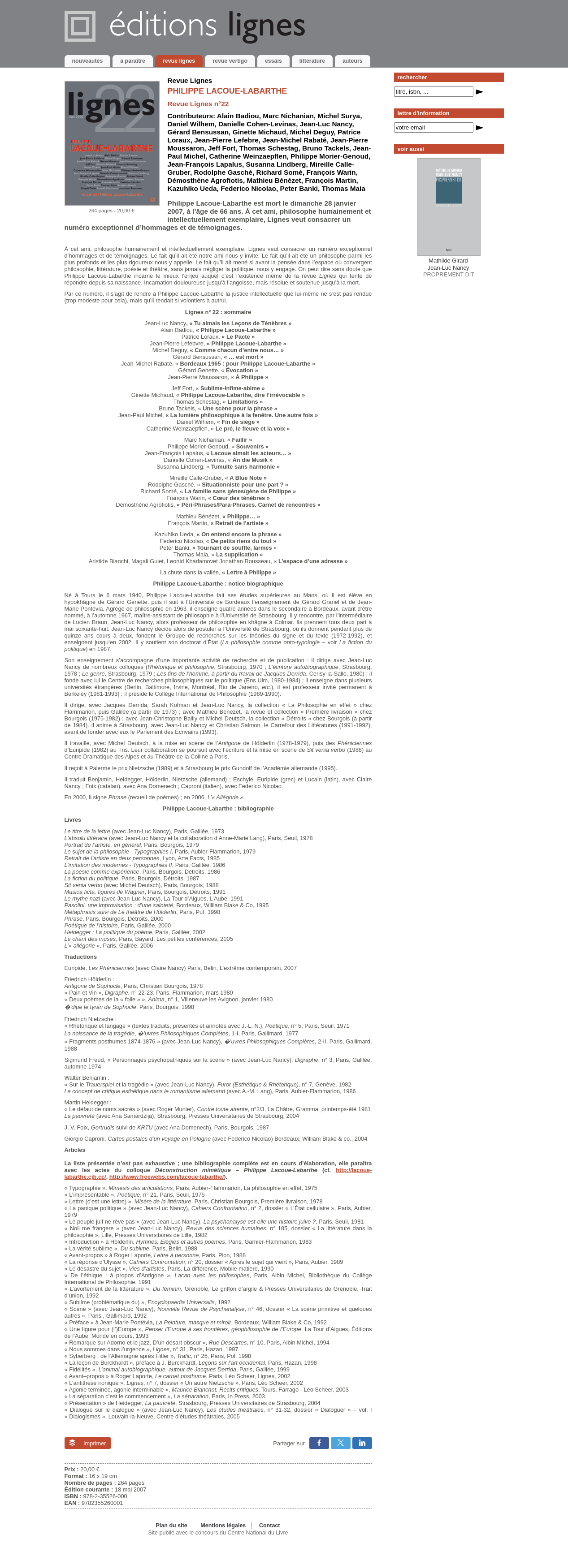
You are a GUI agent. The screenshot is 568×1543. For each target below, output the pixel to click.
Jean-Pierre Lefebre (226, 140)
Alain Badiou (238, 116)
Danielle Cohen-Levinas (257, 124)
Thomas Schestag (268, 148)
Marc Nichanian (288, 116)
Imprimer (87, 1443)
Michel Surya (338, 116)
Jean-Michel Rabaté (294, 140)
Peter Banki (299, 188)
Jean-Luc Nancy (326, 124)
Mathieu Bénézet (274, 180)
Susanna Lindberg (276, 164)
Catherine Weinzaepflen (248, 156)
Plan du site (171, 1525)
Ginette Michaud (259, 132)
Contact (269, 1525)
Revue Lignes (190, 80)
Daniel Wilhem (191, 124)
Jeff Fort (221, 148)
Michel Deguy (312, 132)
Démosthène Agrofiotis (205, 180)
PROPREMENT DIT (448, 267)
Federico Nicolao (248, 188)
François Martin (330, 180)
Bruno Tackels (325, 148)
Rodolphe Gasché (223, 172)
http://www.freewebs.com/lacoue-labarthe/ (166, 1176)
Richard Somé (279, 172)
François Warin (331, 172)
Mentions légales (223, 1525)
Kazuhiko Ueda (192, 188)
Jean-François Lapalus (205, 164)
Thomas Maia (343, 188)
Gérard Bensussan (198, 132)
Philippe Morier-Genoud (330, 156)
